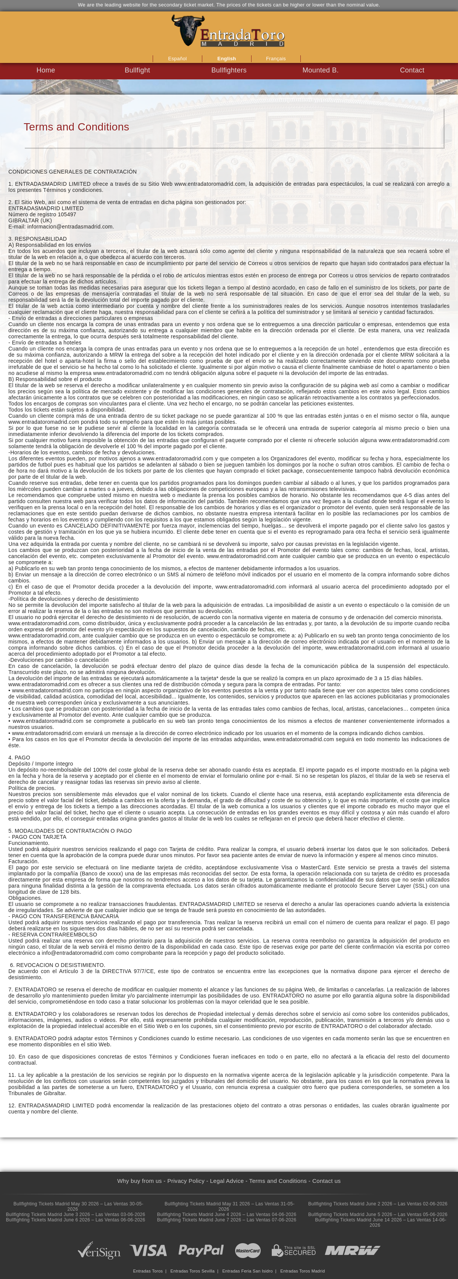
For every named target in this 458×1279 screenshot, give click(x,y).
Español (177, 58)
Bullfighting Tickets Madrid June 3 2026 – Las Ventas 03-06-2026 (75, 1214)
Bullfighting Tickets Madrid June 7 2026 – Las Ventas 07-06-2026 (226, 1220)
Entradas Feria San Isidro (247, 1271)
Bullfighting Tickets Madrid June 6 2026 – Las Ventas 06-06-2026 (75, 1220)
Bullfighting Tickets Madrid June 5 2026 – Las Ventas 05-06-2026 (377, 1214)
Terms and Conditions (278, 1181)
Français (276, 58)
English (226, 58)
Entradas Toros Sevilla (193, 1271)
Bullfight (137, 70)
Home (45, 70)
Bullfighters (229, 70)
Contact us (326, 1181)
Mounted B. (320, 70)
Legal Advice (227, 1181)
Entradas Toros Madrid (303, 1271)
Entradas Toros (148, 1271)
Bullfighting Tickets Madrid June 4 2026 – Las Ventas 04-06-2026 (226, 1214)
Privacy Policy (186, 1181)
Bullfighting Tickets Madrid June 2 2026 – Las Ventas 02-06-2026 (377, 1204)
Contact (412, 70)
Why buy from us (139, 1181)
